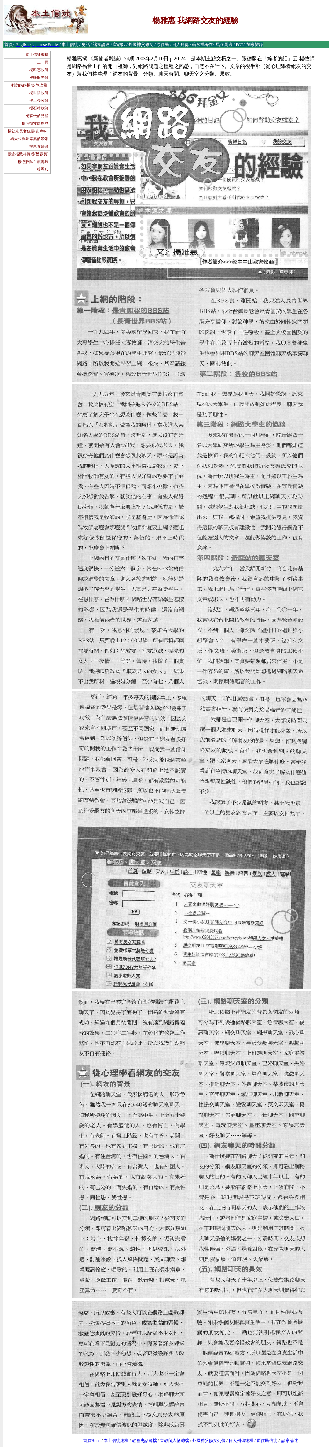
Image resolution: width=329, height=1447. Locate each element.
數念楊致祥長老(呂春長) (28, 154)
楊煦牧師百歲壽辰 (33, 162)
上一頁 (42, 62)
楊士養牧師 (38, 100)
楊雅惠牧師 (38, 70)
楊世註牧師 (38, 93)
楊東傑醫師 (38, 146)
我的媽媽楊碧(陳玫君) (29, 85)
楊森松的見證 (37, 116)
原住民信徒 (267, 1440)
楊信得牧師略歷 (35, 123)
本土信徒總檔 (37, 54)
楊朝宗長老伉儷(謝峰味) (28, 131)
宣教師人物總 (172, 1440)
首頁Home (92, 1440)
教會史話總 (142, 1440)
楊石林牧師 (38, 108)
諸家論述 (289, 1440)
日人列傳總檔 (241, 1440)
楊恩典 (42, 169)
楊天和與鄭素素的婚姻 (29, 139)
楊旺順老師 (38, 77)
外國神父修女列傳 (208, 1440)
